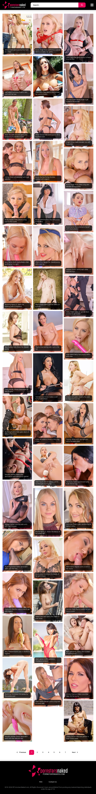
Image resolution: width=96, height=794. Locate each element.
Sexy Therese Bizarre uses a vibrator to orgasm (17, 652)
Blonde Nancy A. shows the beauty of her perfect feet (47, 533)
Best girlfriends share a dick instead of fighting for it (78, 652)
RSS (40, 782)
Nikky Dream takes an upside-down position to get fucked (77, 313)
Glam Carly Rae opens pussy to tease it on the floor (78, 58)
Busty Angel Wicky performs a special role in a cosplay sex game (47, 51)
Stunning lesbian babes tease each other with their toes (16, 568)
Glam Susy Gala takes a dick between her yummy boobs (47, 93)
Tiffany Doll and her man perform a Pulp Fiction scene (77, 737)
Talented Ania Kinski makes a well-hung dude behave (46, 398)
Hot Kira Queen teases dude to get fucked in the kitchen (77, 100)
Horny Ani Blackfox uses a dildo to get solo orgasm (17, 610)
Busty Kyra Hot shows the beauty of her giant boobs (47, 575)
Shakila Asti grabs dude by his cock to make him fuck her (78, 398)
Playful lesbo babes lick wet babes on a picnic (47, 305)
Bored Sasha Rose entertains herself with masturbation (78, 228)
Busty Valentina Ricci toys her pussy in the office (47, 221)
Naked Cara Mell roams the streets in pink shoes (47, 617)
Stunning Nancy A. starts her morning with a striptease (14, 305)
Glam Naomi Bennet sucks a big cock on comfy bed (47, 702)
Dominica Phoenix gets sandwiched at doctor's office (78, 525)
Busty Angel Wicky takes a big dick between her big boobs (77, 185)
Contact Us (53, 782)
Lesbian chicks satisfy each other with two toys (77, 270)
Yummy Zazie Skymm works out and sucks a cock (78, 610)
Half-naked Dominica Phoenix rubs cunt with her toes (16, 93)
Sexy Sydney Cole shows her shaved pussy (16, 348)
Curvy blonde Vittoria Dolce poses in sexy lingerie (16, 390)
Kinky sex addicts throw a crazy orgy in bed (47, 440)
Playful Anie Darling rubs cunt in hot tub (47, 348)
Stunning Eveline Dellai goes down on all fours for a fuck (17, 433)
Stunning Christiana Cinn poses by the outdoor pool (16, 695)
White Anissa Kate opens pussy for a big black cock (47, 136)
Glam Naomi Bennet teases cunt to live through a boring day (46, 483)
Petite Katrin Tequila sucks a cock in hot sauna (78, 568)
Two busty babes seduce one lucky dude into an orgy (77, 483)
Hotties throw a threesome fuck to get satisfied (17, 178)
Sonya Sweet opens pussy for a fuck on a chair (16, 51)
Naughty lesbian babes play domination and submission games (16, 475)
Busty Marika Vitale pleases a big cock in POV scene (15, 221)
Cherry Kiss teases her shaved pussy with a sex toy (47, 263)
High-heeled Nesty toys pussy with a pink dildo (78, 355)
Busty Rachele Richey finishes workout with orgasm (45, 178)
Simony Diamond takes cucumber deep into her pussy (77, 695)
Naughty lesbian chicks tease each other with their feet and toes (16, 737)
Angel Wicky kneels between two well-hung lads (78, 143)
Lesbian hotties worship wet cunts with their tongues (16, 525)
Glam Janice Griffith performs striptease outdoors (45, 660)
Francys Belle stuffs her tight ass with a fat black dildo (77, 440)
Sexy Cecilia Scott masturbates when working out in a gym (17, 263)
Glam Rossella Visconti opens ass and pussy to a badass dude (16, 136)
